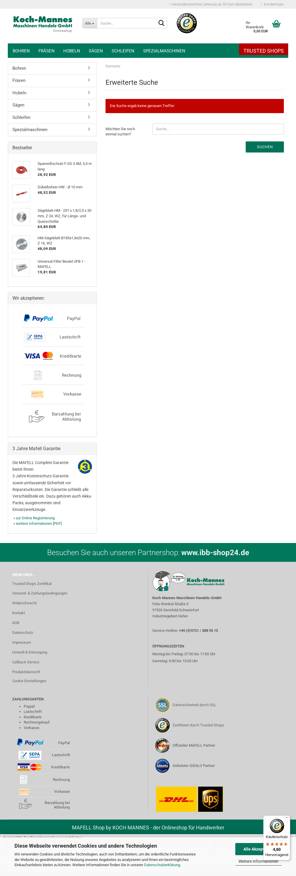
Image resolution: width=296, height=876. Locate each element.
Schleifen (123, 51)
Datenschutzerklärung (162, 865)
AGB (15, 623)
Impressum (21, 642)
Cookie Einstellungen (29, 681)
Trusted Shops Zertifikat (32, 583)
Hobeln (71, 51)
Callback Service (25, 662)
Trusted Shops (263, 51)
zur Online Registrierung (35, 518)
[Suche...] (89, 23)
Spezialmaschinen (164, 51)
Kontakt (18, 613)
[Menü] (286, 819)
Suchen (265, 147)
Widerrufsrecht (24, 603)
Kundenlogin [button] (272, 4)
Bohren (21, 51)
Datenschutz (22, 632)
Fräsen (46, 51)
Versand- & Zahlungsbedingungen (39, 593)
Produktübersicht (26, 672)
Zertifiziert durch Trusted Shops (198, 725)
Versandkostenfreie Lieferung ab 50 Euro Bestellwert (210, 4)
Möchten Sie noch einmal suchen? (120, 132)
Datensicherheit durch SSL (194, 705)
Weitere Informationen (258, 861)
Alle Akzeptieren (258, 849)
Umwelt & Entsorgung (29, 652)
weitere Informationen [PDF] (39, 523)
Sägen (96, 51)
